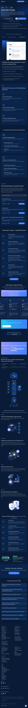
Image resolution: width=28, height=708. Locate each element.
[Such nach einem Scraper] (13, 195)
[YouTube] (3, 683)
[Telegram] (5, 693)
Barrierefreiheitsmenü (4, 705)
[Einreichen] (26, 195)
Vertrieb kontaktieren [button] (21, 1)
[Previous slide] (2, 308)
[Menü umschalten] (26, 1)
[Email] (3, 693)
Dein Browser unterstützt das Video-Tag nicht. (14, 50)
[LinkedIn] (1, 683)
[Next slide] (26, 308)
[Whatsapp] (1, 693)
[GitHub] (5, 683)
